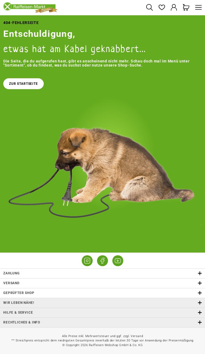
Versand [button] (102, 283)
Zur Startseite (23, 84)
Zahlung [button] (102, 273)
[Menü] (197, 8)
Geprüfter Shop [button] (102, 293)
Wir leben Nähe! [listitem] (102, 302)
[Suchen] (149, 8)
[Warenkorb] (186, 8)
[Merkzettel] (162, 8)
